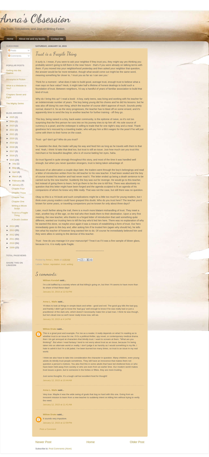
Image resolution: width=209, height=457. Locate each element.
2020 (12, 138)
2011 (12, 239)
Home (10, 38)
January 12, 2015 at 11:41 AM (57, 404)
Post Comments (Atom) (60, 448)
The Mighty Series (15, 103)
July (14, 163)
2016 (12, 155)
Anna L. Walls (50, 301)
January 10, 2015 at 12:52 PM (57, 292)
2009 (12, 247)
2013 (12, 230)
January (16, 185)
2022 (12, 130)
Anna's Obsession (35, 18)
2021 (12, 134)
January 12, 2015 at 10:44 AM (57, 380)
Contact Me (57, 38)
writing (70, 264)
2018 (12, 147)
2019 (12, 142)
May (14, 168)
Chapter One (18, 201)
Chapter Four (18, 188)
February (17, 180)
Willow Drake (50, 329)
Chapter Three (19, 193)
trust (63, 264)
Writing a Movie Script (19, 207)
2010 (12, 243)
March (15, 176)
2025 (12, 117)
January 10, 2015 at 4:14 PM (57, 319)
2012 (12, 234)
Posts (12, 50)
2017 (12, 151)
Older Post (137, 442)
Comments (14, 56)
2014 (12, 226)
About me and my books (32, 38)
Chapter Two (18, 197)
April (14, 172)
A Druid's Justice (20, 219)
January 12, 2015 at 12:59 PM (57, 423)
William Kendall (51, 280)
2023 (12, 125)
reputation (55, 264)
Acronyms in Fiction (15, 79)
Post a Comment (48, 429)
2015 (12, 160)
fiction (46, 264)
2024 (12, 121)
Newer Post (43, 442)
